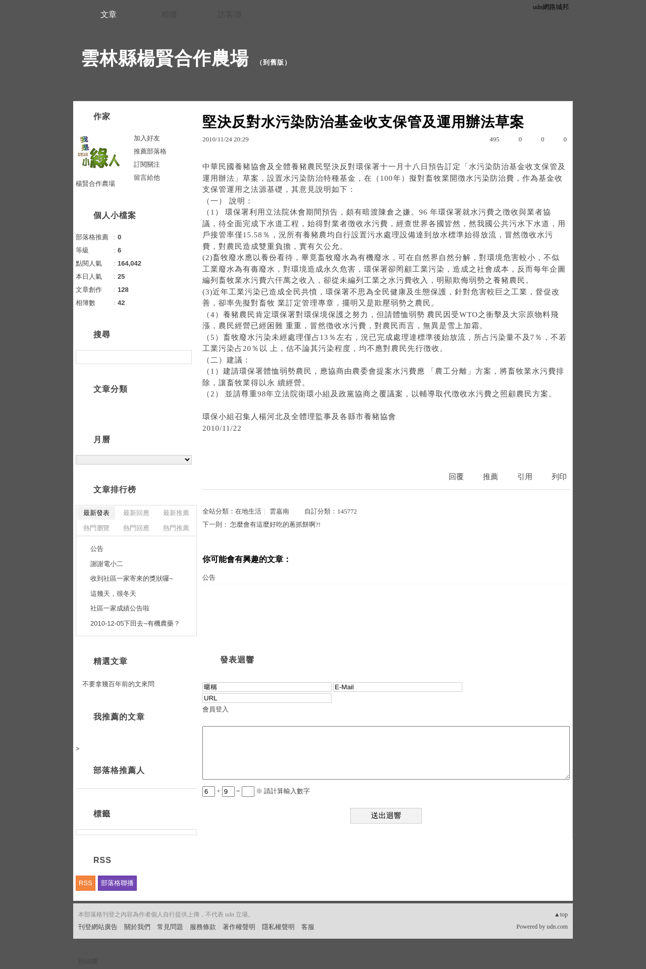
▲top (561, 914)
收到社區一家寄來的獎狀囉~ (131, 578)
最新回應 (136, 513)
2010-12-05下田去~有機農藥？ (135, 623)
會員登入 (215, 709)
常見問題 (170, 927)
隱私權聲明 (278, 927)
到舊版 (273, 62)
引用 (524, 477)
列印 (559, 477)
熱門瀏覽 (96, 528)
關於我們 (137, 927)
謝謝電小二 (106, 564)
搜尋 (183, 357)
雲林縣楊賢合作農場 (165, 58)
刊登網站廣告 (98, 927)
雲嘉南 (279, 511)
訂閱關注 (147, 164)
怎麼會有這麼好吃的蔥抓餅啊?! (275, 524)
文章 (108, 14)
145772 (347, 511)
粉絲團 (88, 961)
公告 (209, 577)
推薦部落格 (150, 151)
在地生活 (248, 511)
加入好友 (147, 138)
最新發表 (96, 513)
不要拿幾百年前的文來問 (118, 684)
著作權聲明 (239, 927)
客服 (307, 927)
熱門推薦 (176, 528)
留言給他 (147, 177)
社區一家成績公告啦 (119, 608)
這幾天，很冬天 (113, 593)
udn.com (557, 926)
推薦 (490, 477)
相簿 (169, 14)
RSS (85, 883)
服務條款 (203, 927)
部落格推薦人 (119, 770)
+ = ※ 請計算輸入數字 (256, 791)
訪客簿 (230, 14)
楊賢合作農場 (95, 183)
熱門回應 (136, 528)
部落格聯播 (117, 883)
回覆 (456, 477)
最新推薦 (176, 513)
